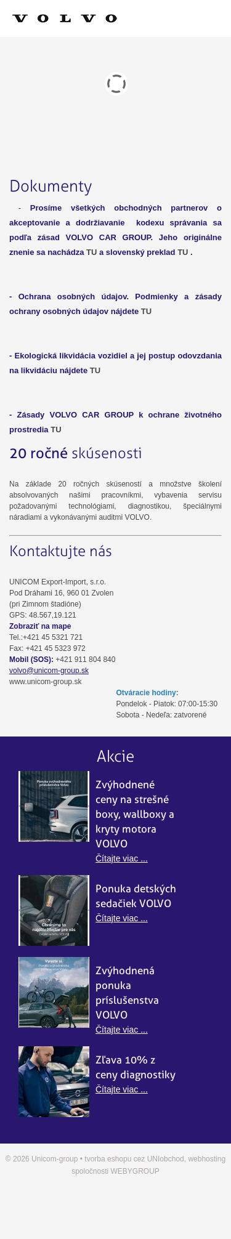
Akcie (115, 756)
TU (91, 252)
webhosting (206, 1159)
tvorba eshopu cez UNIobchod (134, 1159)
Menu (115, 18)
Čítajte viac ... (121, 858)
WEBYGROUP (135, 1171)
